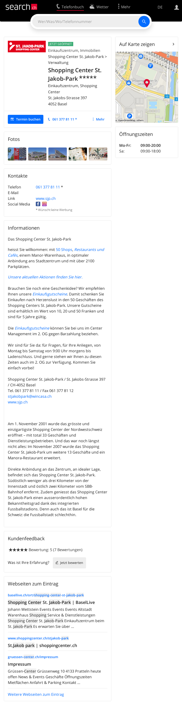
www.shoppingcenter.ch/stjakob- (38, 638)
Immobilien (90, 50)
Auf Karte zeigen (137, 44)
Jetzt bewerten (71, 562)
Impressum (19, 664)
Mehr (100, 119)
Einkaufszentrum (63, 50)
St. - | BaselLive (51, 602)
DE (160, 7)
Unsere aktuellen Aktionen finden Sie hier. (45, 277)
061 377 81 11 (48, 187)
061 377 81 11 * (64, 119)
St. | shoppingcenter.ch (42, 645)
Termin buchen (28, 119)
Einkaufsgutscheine (49, 294)
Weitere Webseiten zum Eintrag (36, 694)
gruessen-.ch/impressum (33, 657)
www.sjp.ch (46, 198)
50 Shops (64, 249)
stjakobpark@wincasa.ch (30, 396)
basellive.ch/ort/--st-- (46, 595)
